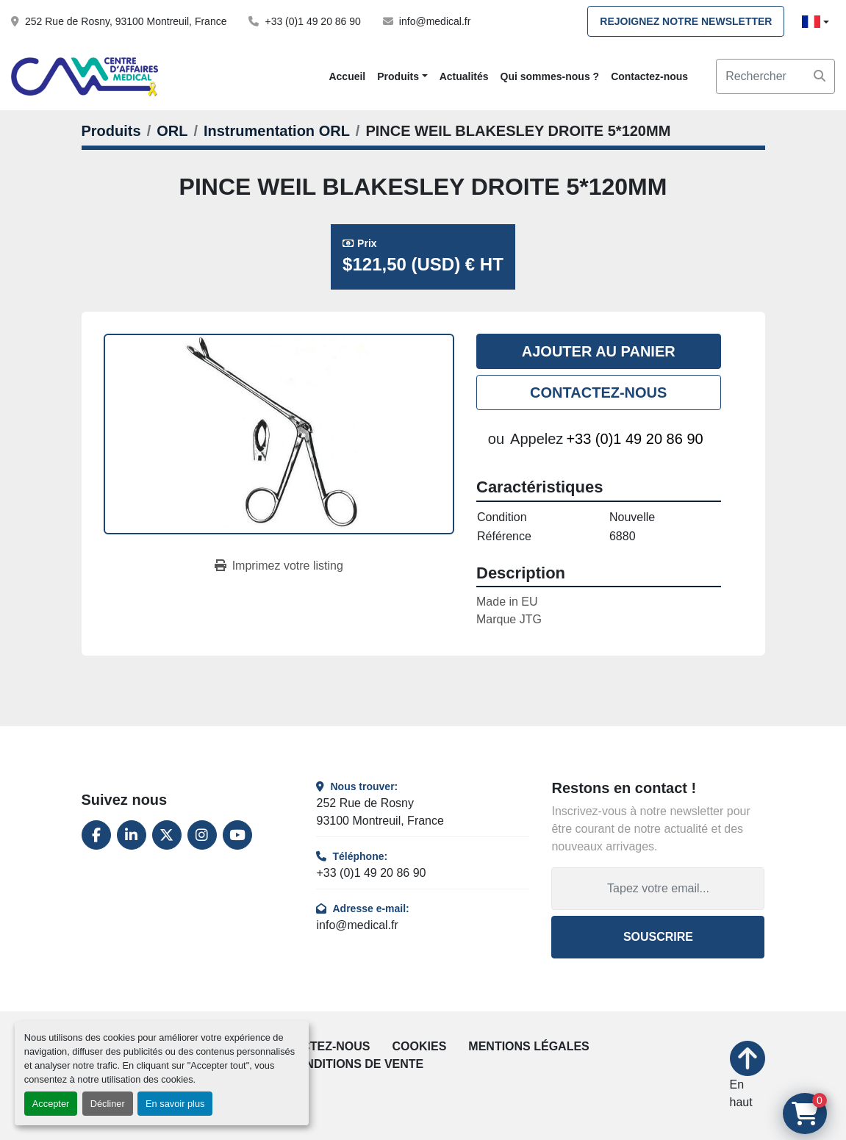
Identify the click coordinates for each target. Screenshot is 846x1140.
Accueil (347, 76)
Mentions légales (528, 1046)
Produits (398, 76)
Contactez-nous (649, 76)
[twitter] (167, 835)
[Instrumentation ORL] (277, 131)
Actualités (464, 76)
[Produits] (111, 131)
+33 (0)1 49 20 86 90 (312, 21)
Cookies (419, 1046)
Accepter (51, 1103)
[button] (402, 77)
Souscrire (658, 937)
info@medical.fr (434, 21)
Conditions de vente (355, 1064)
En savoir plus (175, 1103)
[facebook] (96, 835)
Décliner (107, 1103)
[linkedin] (131, 835)
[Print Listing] (279, 566)
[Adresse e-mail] (657, 888)
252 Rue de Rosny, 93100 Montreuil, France (125, 21)
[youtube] (237, 835)
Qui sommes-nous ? (550, 76)
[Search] (775, 76)
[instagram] (202, 835)
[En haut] (747, 1076)
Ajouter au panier (598, 351)
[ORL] (172, 131)
